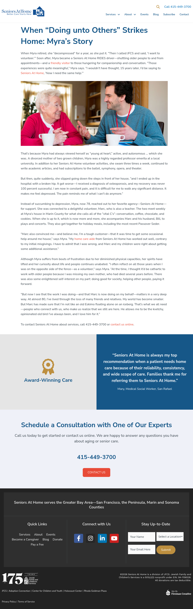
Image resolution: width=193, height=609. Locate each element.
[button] (158, 7)
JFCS (4, 590)
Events (144, 14)
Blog (156, 14)
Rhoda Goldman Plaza (95, 590)
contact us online (122, 324)
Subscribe (169, 14)
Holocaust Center (73, 590)
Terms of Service (26, 601)
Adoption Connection (19, 590)
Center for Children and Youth (47, 590)
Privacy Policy (9, 601)
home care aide (84, 239)
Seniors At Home (32, 73)
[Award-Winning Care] (48, 367)
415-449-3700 (96, 457)
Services (113, 14)
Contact (184, 14)
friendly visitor (60, 63)
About (130, 14)
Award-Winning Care (48, 380)
